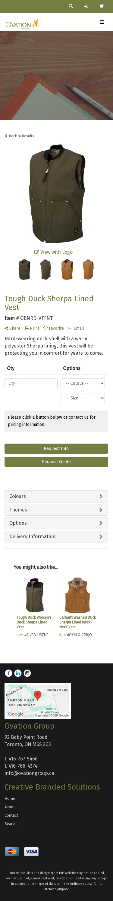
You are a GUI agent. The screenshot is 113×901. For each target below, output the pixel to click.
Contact (11, 815)
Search (11, 823)
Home (10, 798)
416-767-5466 (23, 759)
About (10, 807)
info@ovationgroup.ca (29, 773)
